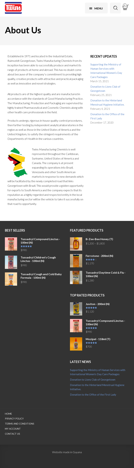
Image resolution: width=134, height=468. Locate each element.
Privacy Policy (14, 418)
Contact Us (12, 433)
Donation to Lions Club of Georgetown (105, 88)
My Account (13, 428)
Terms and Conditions (19, 423)
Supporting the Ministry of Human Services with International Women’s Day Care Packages (106, 71)
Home (8, 413)
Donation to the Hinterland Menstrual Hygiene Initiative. (107, 102)
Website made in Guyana (67, 452)
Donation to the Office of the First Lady (107, 116)
